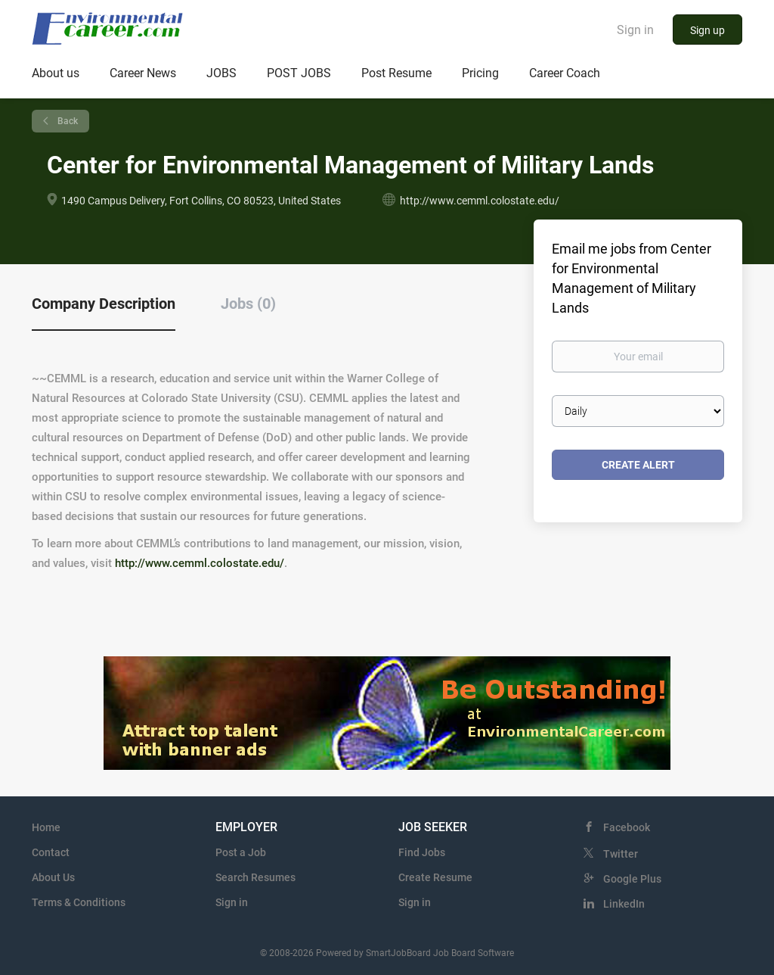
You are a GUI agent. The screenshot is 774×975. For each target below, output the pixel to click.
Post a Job (240, 852)
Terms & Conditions (78, 902)
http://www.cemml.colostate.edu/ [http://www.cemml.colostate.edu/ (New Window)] (479, 201)
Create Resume (435, 877)
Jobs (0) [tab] (248, 303)
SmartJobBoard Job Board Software (440, 953)
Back (66, 121)
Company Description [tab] (103, 303)
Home (46, 827)
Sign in (635, 30)
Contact (51, 852)
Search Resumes (255, 877)
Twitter (620, 854)
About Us (53, 877)
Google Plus (632, 879)
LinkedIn (624, 904)
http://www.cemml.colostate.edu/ (199, 563)
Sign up (707, 30)
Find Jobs (421, 852)
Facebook (626, 827)
